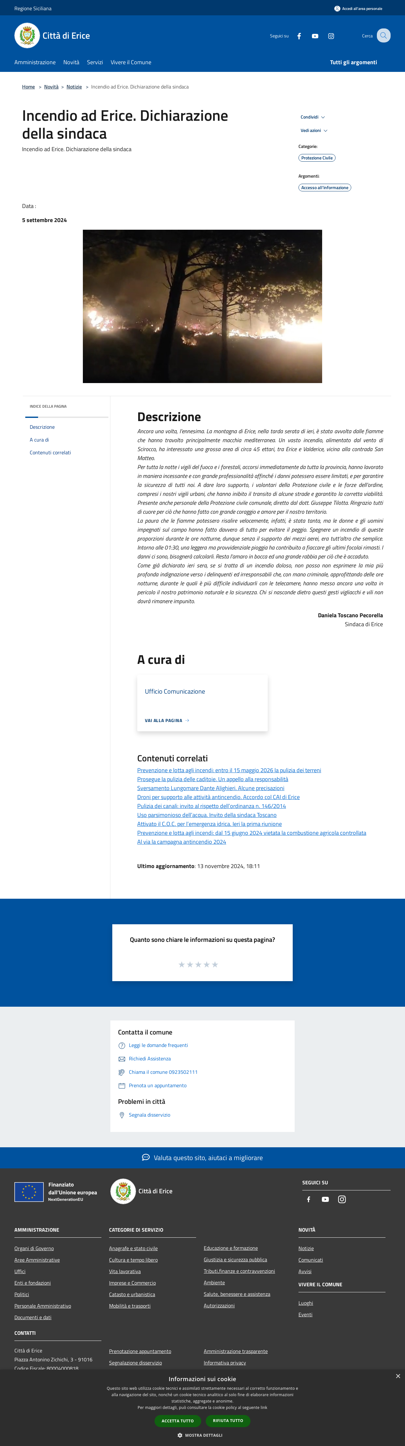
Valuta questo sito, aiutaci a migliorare (202, 1157)
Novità (51, 86)
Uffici (20, 1271)
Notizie (74, 86)
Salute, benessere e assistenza (237, 1294)
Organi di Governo (34, 1248)
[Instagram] (326, 35)
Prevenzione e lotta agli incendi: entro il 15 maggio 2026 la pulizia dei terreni (229, 770)
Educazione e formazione (231, 1248)
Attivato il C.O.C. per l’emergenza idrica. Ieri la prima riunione (209, 823)
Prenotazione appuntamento (140, 1351)
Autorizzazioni (219, 1305)
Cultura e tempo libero (133, 1260)
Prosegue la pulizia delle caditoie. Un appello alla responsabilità (212, 779)
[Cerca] (383, 35)
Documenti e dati (33, 1317)
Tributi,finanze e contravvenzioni (239, 1271)
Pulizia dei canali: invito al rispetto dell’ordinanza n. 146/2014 (211, 806)
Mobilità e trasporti (130, 1306)
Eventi (305, 1314)
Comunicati (310, 1260)
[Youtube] (310, 35)
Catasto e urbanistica (132, 1294)
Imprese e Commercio (132, 1283)
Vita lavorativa (125, 1271)
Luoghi (305, 1303)
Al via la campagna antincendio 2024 (181, 841)
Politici (21, 1294)
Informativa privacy (225, 1362)
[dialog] (202, 1408)
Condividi (314, 117)
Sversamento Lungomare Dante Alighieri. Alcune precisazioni (210, 788)
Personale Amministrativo (42, 1306)
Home (28, 86)
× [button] (397, 1376)
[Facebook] (294, 35)
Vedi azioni (315, 131)
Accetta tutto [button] (178, 1421)
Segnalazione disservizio (135, 1362)
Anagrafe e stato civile (133, 1248)
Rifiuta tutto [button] (228, 1420)
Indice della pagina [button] (48, 406)
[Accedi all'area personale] (358, 8)
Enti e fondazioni (32, 1283)
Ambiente (214, 1282)
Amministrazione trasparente (236, 1351)
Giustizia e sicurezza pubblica (235, 1259)
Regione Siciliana (33, 8)
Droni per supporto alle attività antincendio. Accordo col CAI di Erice (218, 797)
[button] (202, 1435)
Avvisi (305, 1271)
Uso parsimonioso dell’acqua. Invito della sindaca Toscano (207, 815)
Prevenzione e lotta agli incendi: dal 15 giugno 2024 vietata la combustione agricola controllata (251, 832)
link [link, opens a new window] (264, 1407)
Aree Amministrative (37, 1260)
